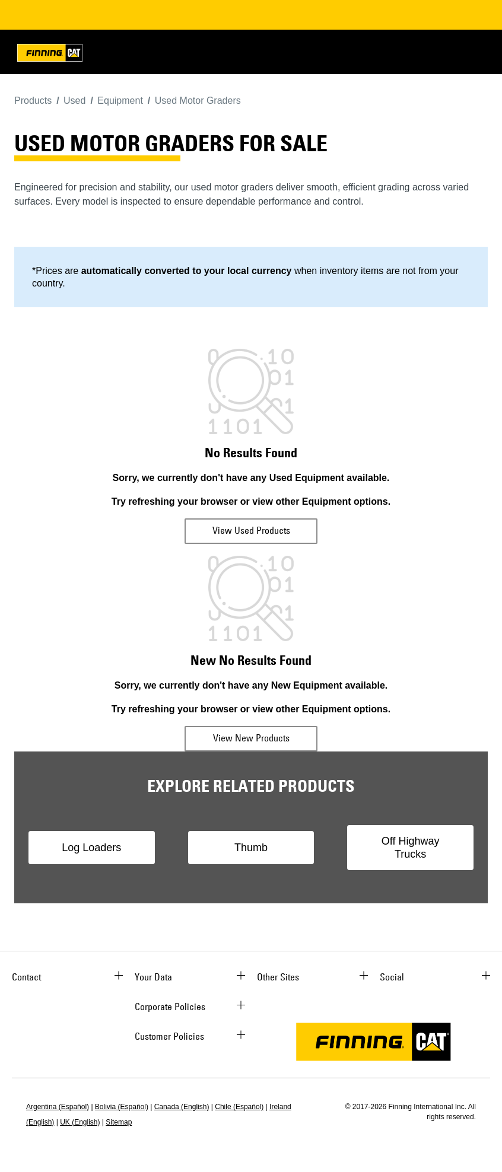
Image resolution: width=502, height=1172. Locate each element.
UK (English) (80, 1122)
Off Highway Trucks (411, 847)
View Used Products (251, 530)
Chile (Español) (239, 1107)
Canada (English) (181, 1107)
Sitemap (119, 1122)
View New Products (251, 738)
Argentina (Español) (57, 1107)
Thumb (251, 847)
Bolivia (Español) (121, 1107)
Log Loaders (91, 847)
